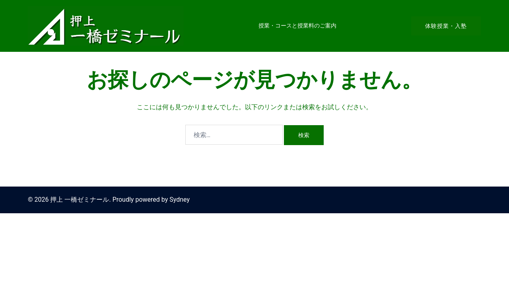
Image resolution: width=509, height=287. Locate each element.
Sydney (179, 199)
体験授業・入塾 (446, 26)
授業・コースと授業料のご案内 (297, 25)
